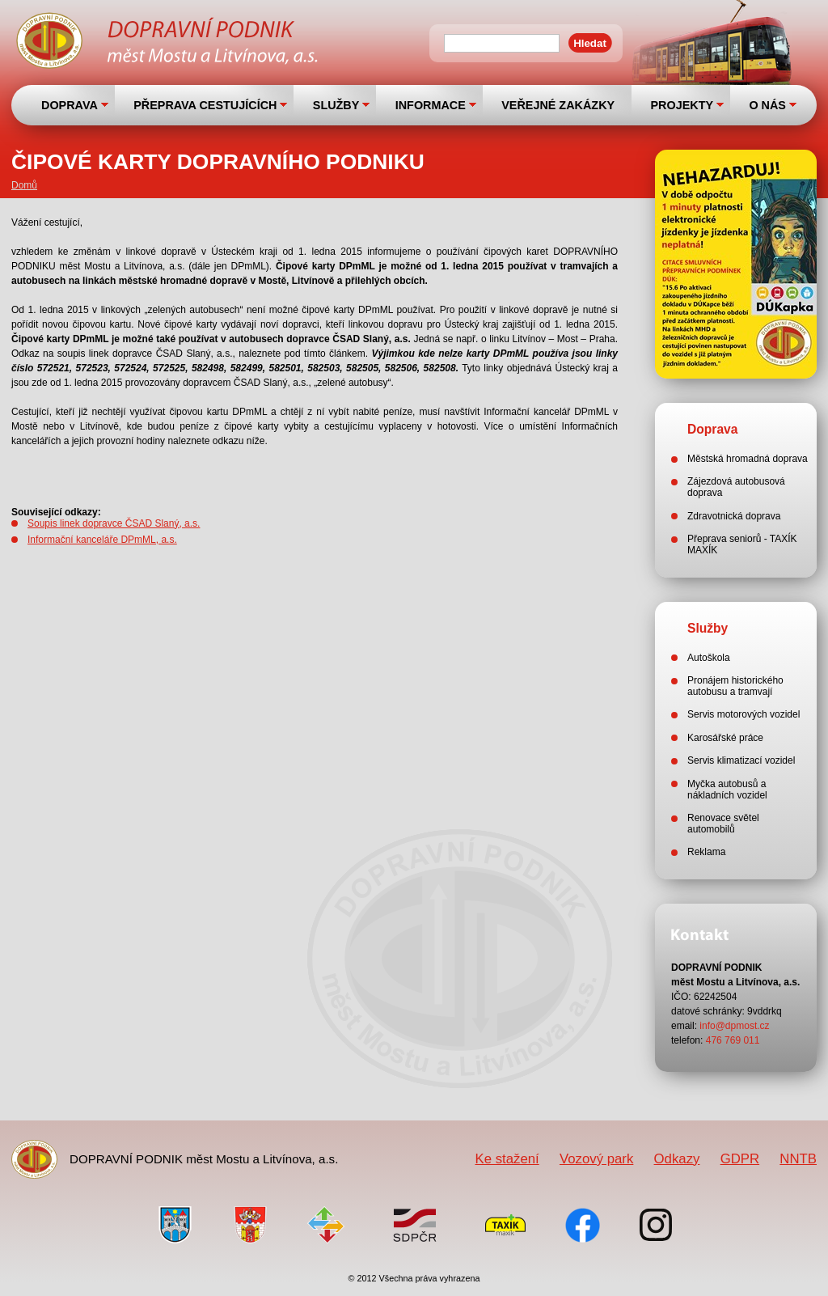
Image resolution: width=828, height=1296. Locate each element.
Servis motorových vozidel (743, 714)
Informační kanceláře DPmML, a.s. (102, 539)
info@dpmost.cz (734, 1025)
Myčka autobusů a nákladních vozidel (727, 789)
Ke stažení (507, 1159)
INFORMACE (430, 105)
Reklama (706, 852)
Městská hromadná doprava (747, 458)
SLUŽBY (336, 105)
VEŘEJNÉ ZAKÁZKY (558, 105)
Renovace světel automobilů (723, 823)
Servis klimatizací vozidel (741, 760)
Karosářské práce (725, 737)
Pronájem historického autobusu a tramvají (735, 686)
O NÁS (767, 105)
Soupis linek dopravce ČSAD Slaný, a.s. (113, 523)
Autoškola (708, 657)
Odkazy (677, 1159)
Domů (24, 185)
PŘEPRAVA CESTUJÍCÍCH (205, 105)
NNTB (798, 1159)
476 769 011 (733, 1040)
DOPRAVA (69, 105)
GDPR (739, 1159)
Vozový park (596, 1159)
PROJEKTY (681, 105)
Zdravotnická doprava (733, 516)
